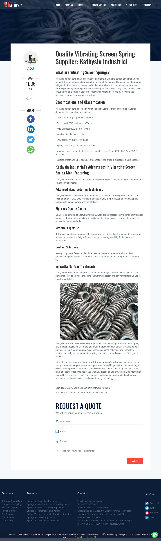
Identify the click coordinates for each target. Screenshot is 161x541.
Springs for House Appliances (41, 517)
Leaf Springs (8, 520)
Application (116, 4)
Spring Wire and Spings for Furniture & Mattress (50, 514)
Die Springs (7, 514)
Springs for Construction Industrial (43, 520)
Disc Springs (8, 517)
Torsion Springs (9, 511)
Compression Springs (12, 504)
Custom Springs (99, 4)
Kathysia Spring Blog (12, 501)
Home (57, 4)
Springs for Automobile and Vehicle (43, 511)
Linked (31, 129)
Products (82, 4)
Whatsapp (31, 150)
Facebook (31, 119)
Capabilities (131, 4)
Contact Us (147, 4)
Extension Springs (10, 507)
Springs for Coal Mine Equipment (42, 501)
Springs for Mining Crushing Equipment (46, 507)
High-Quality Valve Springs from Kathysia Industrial (85, 388)
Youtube (154, 512)
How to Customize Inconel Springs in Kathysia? (84, 392)
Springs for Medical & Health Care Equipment (48, 504)
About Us (69, 4)
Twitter (31, 139)
